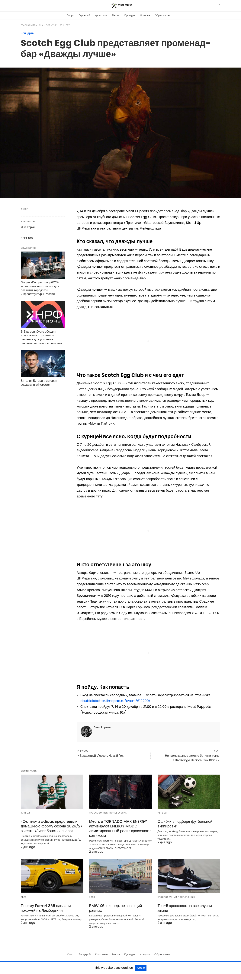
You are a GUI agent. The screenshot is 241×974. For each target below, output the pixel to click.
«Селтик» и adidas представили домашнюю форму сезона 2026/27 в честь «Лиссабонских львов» (51, 826)
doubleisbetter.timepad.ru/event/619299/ (115, 700)
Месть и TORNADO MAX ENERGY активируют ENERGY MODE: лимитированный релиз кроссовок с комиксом (120, 828)
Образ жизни (163, 15)
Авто (24, 897)
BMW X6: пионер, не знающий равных (115, 908)
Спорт (70, 15)
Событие (51, 25)
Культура (129, 15)
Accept (141, 967)
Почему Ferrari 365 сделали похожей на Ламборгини (46, 908)
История (145, 15)
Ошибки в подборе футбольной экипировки (185, 824)
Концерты (66, 25)
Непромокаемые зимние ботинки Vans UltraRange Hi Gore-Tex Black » (192, 758)
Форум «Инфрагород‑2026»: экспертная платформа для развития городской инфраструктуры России (40, 288)
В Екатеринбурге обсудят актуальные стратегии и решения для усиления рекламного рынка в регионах (41, 337)
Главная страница (32, 25)
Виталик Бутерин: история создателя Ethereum (39, 383)
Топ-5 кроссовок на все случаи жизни (185, 908)
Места (116, 15)
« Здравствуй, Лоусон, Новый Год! (101, 756)
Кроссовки (101, 15)
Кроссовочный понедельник (108, 812)
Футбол (25, 812)
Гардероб (84, 15)
